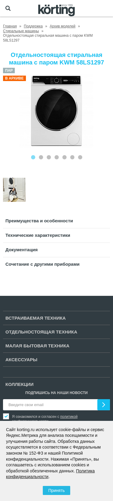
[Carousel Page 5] (64, 157)
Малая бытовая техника (37, 345)
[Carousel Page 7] (80, 157)
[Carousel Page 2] (41, 157)
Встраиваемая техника (35, 318)
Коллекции (19, 384)
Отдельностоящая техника (41, 331)
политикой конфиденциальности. (44, 419)
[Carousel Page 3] (49, 157)
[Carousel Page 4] (57, 157)
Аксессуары (21, 359)
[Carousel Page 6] (72, 157)
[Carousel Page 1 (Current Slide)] (33, 157)
